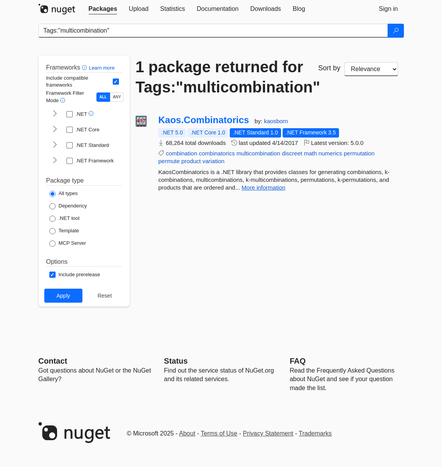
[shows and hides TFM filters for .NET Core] (54, 130)
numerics (330, 153)
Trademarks (315, 433)
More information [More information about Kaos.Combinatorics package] (264, 187)
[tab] (103, 8)
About (187, 433)
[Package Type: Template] (64, 231)
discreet (292, 153)
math (310, 153)
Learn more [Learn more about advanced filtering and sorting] (101, 68)
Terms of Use (219, 433)
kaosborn (276, 121)
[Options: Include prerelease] (74, 274)
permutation (359, 153)
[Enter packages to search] (213, 31)
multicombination (258, 153)
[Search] (396, 31)
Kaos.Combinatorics (203, 120)
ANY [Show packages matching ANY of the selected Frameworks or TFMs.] (117, 97)
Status (176, 361)
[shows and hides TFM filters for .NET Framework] (54, 161)
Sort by (329, 68)
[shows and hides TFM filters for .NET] (54, 114)
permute (169, 161)
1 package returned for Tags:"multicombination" (221, 77)
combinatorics (217, 153)
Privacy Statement (268, 433)
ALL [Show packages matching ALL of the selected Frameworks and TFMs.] (103, 97)
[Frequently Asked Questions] (298, 361)
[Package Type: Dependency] (68, 206)
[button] (85, 67)
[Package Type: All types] (63, 194)
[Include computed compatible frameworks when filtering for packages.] (116, 81)
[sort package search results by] (371, 69)
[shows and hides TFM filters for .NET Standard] (54, 145)
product (191, 161)
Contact (52, 361)
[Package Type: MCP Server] (67, 243)
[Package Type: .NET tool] (64, 219)
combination (181, 153)
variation (214, 161)
